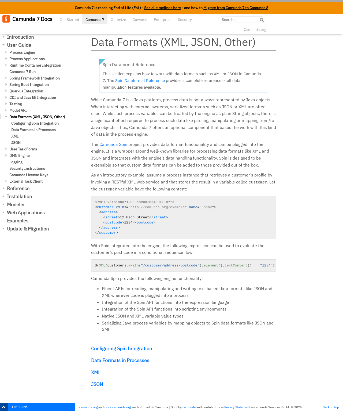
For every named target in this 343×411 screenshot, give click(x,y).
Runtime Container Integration (35, 65)
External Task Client (26, 181)
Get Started (69, 19)
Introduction (20, 37)
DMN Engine (19, 155)
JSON (16, 142)
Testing (15, 104)
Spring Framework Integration (34, 78)
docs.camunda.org (118, 407)
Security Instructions (27, 168)
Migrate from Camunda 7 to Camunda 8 (235, 7)
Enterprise (163, 19)
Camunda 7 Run (22, 71)
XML (14, 136)
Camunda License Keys (28, 174)
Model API (18, 110)
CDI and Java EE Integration (32, 97)
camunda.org (88, 407)
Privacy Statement (237, 407)
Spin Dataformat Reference (140, 80)
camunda (189, 407)
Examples (17, 221)
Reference (18, 188)
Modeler (16, 204)
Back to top (331, 407)
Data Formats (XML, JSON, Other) (37, 116)
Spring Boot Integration (29, 84)
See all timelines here (162, 7)
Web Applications (26, 213)
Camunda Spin (113, 144)
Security (185, 19)
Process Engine (22, 52)
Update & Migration (28, 229)
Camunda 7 (94, 19)
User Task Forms (23, 149)
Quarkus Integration (26, 91)
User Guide (19, 45)
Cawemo (140, 19)
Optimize (118, 19)
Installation (19, 196)
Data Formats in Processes (33, 129)
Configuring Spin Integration (35, 123)
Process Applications (27, 58)
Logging (15, 162)
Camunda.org (255, 29)
